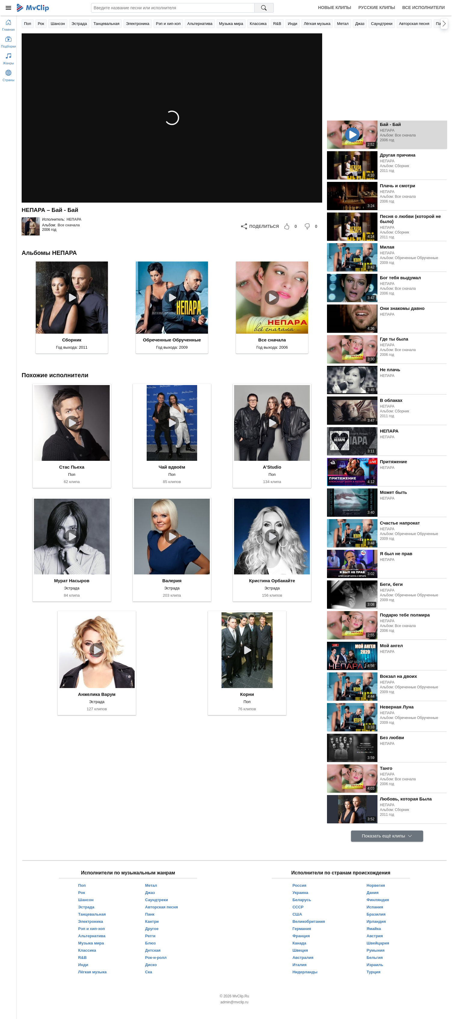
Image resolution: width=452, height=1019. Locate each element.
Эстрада (79, 23)
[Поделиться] (260, 226)
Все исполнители (423, 7)
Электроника (137, 23)
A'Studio (272, 467)
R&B (277, 23)
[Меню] (8, 8)
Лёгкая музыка (317, 23)
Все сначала (69, 225)
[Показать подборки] (8, 40)
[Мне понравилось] (291, 226)
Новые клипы (334, 7)
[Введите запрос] (173, 8)
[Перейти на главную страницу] (8, 24)
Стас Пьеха (71, 467)
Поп (27, 23)
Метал (342, 23)
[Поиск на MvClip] (264, 8)
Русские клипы (376, 7)
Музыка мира (231, 23)
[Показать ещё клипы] (387, 836)
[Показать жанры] (8, 57)
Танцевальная (106, 23)
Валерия (172, 580)
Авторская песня (414, 23)
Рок (41, 23)
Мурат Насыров (72, 580)
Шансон (58, 23)
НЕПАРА (73, 219)
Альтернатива (199, 23)
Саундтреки (381, 23)
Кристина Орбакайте (272, 580)
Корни (247, 694)
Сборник (71, 339)
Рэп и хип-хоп (168, 23)
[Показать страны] (8, 74)
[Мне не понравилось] (312, 226)
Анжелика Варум (97, 694)
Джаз (360, 23)
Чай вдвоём (172, 467)
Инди (292, 23)
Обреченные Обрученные (172, 339)
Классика (258, 23)
